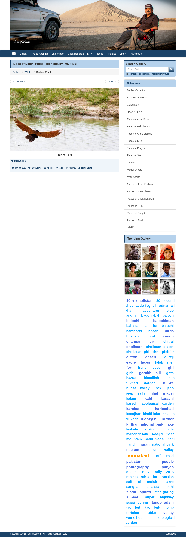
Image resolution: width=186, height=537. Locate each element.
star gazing (164, 492)
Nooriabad (137, 455)
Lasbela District (141, 429)
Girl (171, 367)
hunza (168, 383)
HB (14, 53)
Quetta (131, 472)
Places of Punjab (136, 213)
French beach (150, 368)
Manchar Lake (137, 434)
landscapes (144, 74)
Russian (167, 477)
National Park (163, 444)
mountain (134, 439)
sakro (169, 482)
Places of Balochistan (139, 191)
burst (151, 336)
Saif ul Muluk (141, 482)
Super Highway (159, 497)
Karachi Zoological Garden (150, 403)
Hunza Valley (138, 388)
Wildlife (28, 72)
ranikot (132, 477)
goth (170, 373)
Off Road (165, 456)
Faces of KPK (134, 140)
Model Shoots (134, 169)
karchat (132, 409)
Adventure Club (158, 310)
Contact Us (171, 534)
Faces (145, 362)
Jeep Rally (135, 393)
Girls (129, 373)
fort (129, 367)
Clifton (131, 357)
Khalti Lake (151, 414)
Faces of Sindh (135, 155)
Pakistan (133, 462)
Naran (144, 444)
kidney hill (150, 419)
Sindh (123, 53)
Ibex (158, 388)
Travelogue (135, 53)
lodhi (170, 429)
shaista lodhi (160, 487)
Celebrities (133, 104)
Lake (170, 424)
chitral (168, 341)
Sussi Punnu (137, 502)
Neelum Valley (160, 450)
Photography (137, 467)
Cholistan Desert (160, 347)
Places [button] (100, 53)
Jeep (170, 388)
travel (166, 74)
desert (150, 357)
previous (19, 81)
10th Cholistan (139, 301)
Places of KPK (135, 205)
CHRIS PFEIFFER (163, 352)
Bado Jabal (150, 315)
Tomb (169, 507)
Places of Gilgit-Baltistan (140, 198)
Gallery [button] (24, 53)
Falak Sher (164, 362)
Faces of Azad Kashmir (139, 119)
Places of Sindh (135, 220)
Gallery (17, 72)
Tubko (151, 513)
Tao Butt (152, 507)
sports (145, 492)
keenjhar (133, 414)
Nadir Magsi (155, 439)
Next (112, 81)
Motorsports (133, 177)
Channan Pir (140, 341)
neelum (132, 450)
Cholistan (134, 347)
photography (156, 74)
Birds (16, 161)
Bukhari (132, 336)
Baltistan (133, 326)
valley (168, 513)
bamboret (134, 331)
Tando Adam (163, 502)
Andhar (132, 315)
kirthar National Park (144, 424)
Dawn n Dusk (134, 112)
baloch (168, 315)
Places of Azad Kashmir (140, 184)
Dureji (169, 357)
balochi (132, 321)
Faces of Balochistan (138, 126)
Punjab (112, 53)
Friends (131, 162)
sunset (132, 497)
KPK (89, 53)
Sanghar (133, 487)
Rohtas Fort (149, 477)
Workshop (134, 518)
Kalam (131, 399)
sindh (131, 492)
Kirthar (168, 419)
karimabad (164, 409)
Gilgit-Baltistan (76, 53)
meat (170, 434)
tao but (133, 507)
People (168, 462)
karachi (167, 398)
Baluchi (168, 326)
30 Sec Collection (136, 90)
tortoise (132, 513)
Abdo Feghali (146, 306)
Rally (145, 472)
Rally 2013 (164, 472)
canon (168, 336)
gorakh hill (150, 373)
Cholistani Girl (137, 352)
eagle (131, 362)
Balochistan (57, 53)
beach (153, 331)
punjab (168, 467)
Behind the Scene (137, 97)
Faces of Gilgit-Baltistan (140, 133)
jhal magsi (163, 393)
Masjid (157, 434)
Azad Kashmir (40, 53)
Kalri (148, 398)
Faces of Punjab (136, 148)
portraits (134, 74)
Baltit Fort (151, 326)
